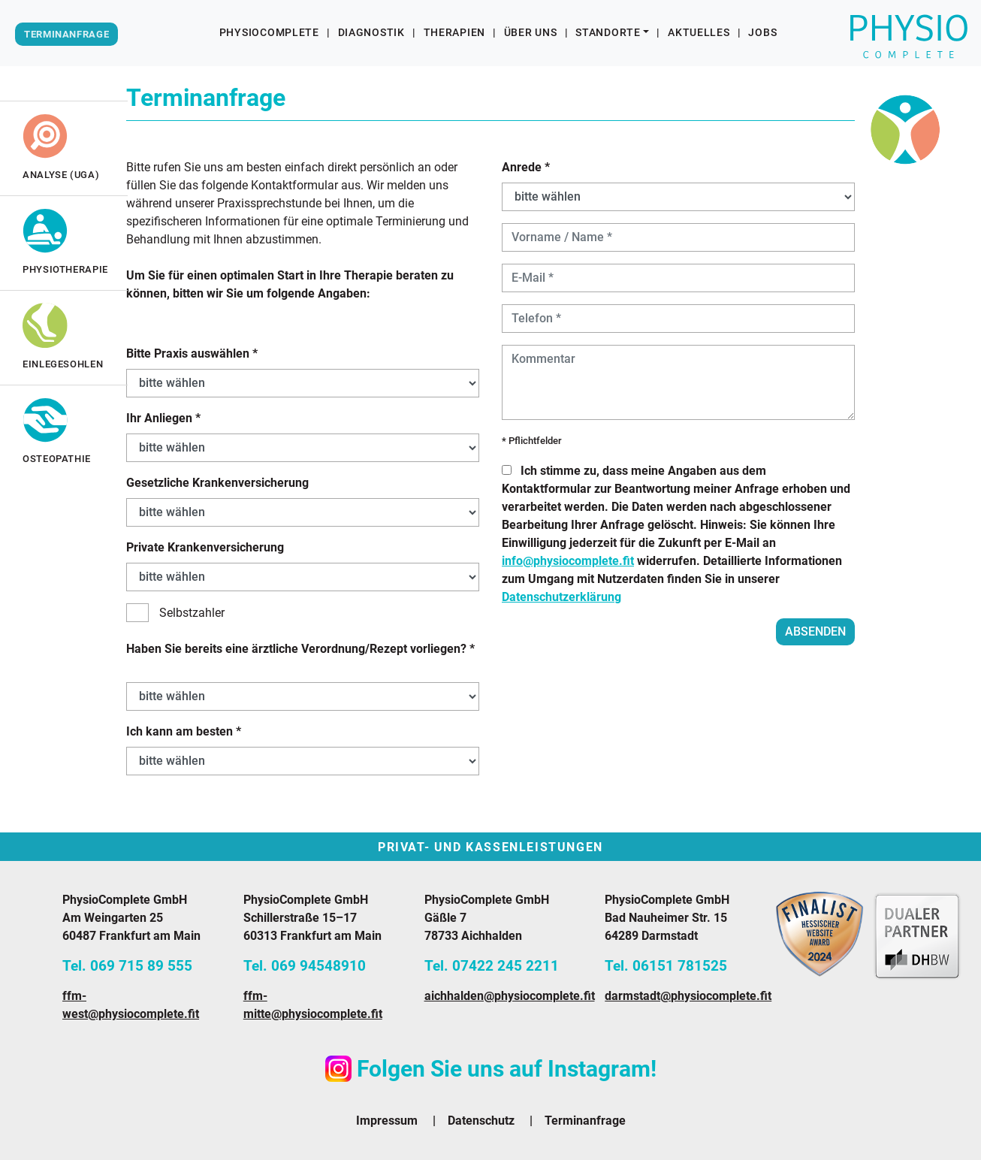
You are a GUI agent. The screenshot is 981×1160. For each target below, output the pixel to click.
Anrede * (526, 167)
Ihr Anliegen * (163, 418)
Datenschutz (481, 1120)
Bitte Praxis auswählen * (192, 353)
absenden (815, 631)
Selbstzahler (175, 612)
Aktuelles (698, 32)
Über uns (530, 32)
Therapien (454, 32)
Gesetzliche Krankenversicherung (217, 483)
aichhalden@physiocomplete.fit (509, 996)
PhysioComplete (269, 32)
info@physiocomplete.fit (568, 561)
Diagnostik (371, 32)
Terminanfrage (585, 1120)
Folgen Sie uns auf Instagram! (491, 1069)
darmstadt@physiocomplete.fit (688, 996)
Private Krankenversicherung (205, 547)
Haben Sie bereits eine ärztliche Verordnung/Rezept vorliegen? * (300, 649)
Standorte (607, 32)
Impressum (387, 1120)
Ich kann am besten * (183, 731)
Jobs (762, 32)
